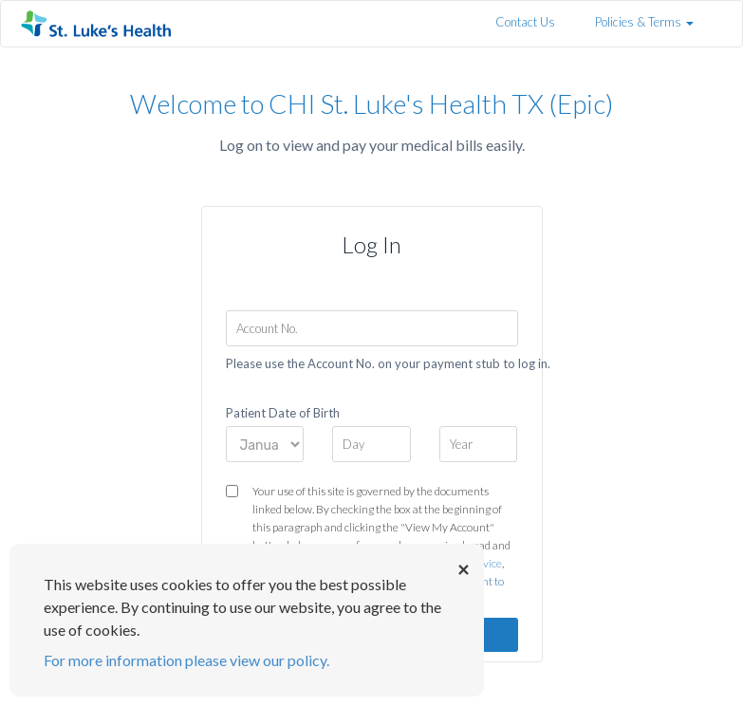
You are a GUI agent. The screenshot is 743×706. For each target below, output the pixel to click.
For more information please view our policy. (186, 660)
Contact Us (525, 21)
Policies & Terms (644, 21)
